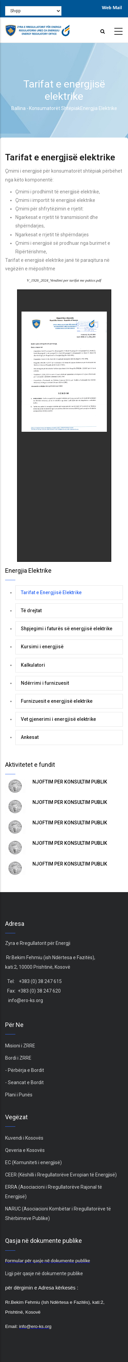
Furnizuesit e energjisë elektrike (57, 701)
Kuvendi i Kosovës (24, 1138)
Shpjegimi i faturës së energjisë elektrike (66, 628)
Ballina (18, 108)
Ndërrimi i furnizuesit (45, 683)
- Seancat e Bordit (24, 1082)
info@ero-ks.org (25, 1000)
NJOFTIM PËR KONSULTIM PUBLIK (69, 782)
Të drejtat (31, 610)
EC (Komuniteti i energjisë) (33, 1162)
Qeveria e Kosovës (25, 1150)
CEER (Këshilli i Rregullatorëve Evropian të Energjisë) (61, 1174)
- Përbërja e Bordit (24, 1070)
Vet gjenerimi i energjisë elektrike (58, 719)
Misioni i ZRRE (20, 1045)
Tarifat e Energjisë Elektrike (51, 592)
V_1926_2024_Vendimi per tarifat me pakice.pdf (64, 280)
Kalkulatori (33, 665)
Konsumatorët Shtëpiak (54, 108)
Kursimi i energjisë (42, 646)
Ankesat (30, 737)
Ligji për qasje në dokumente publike (44, 1273)
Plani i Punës (18, 1094)
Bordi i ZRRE (18, 1058)
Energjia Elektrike (98, 108)
